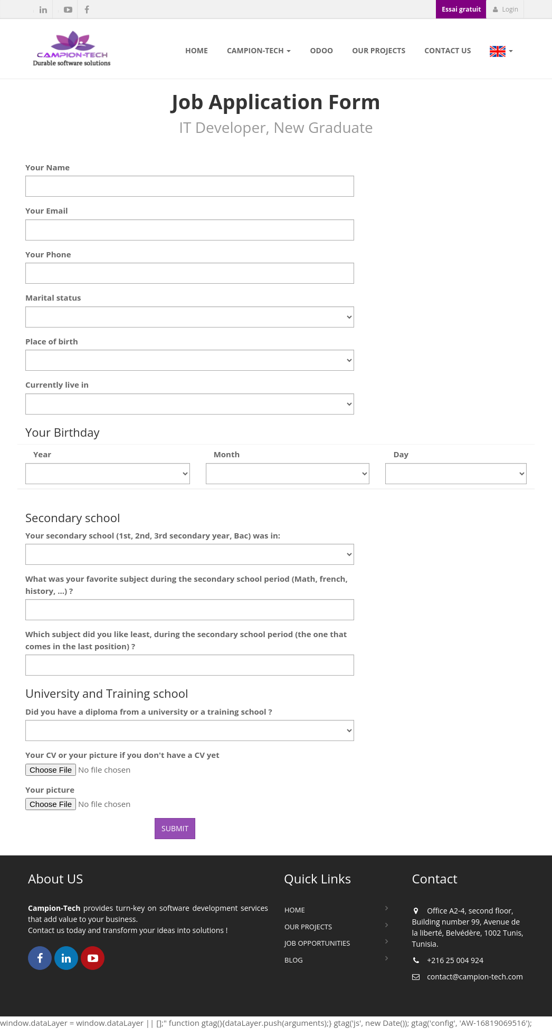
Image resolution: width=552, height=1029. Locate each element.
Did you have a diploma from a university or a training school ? (148, 711)
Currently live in (57, 384)
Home (294, 910)
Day (400, 454)
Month (227, 454)
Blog (293, 960)
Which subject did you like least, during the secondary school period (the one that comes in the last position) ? (186, 640)
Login (505, 9)
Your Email (46, 210)
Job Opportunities (317, 943)
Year (42, 454)
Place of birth (51, 341)
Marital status (53, 297)
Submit (174, 828)
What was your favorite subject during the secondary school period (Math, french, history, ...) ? (186, 584)
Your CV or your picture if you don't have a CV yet (122, 754)
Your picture (49, 789)
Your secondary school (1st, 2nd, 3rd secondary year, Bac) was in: (152, 535)
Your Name (47, 167)
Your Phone (48, 254)
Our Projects (308, 926)
